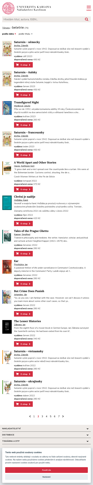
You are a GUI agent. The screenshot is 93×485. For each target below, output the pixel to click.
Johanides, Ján (20, 294)
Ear (16, 261)
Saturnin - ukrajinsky (28, 381)
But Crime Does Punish (29, 291)
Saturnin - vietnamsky (28, 351)
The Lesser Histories (27, 321)
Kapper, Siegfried (22, 234)
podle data (9, 33)
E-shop (23, 65)
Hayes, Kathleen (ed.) (24, 166)
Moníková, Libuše (22, 105)
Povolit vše (46, 470)
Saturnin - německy (27, 42)
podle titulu (25, 33)
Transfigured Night (26, 102)
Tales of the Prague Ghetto (31, 231)
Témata (6, 28)
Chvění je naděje (24, 196)
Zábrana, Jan (19, 324)
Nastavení (47, 477)
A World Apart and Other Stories (35, 162)
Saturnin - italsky (25, 72)
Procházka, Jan (21, 264)
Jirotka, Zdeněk (21, 45)
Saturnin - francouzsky (29, 132)
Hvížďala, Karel (21, 200)
